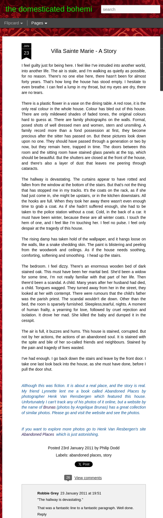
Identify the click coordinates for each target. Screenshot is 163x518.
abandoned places (85, 455)
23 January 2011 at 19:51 (80, 493)
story (107, 455)
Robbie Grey (48, 493)
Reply (41, 514)
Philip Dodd (110, 448)
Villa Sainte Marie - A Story (83, 51)
